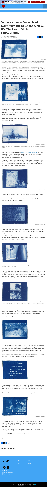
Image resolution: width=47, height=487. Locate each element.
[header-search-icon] (29, 2)
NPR (7, 438)
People (19, 463)
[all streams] (45, 6)
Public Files (29, 463)
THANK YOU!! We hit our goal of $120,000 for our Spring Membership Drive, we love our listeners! (23, 10)
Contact (28, 460)
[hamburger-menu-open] (3, 2)
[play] (3, 6)
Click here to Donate (38, 1)
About (19, 460)
